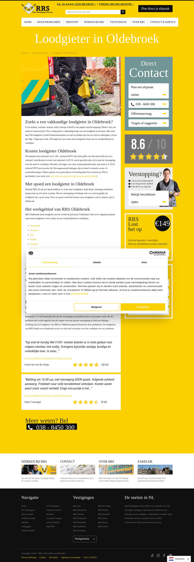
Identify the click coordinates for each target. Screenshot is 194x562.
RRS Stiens (102, 518)
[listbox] (179, 559)
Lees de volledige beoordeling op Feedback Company (48, 358)
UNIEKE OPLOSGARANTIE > (116, 4)
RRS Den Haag (104, 506)
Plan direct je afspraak (155, 8)
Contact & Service (162, 22)
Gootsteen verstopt (54, 518)
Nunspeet (34, 230)
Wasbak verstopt (28, 518)
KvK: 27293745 (90, 557)
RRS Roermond (79, 518)
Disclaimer (53, 557)
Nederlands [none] (176, 559)
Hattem (33, 239)
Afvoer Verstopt (52, 522)
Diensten (72, 22)
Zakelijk (145, 461)
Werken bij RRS (94, 22)
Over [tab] (144, 262)
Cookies (42, 557)
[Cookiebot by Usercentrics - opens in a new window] (151, 253)
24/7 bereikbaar (52, 506)
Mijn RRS (50, 526)
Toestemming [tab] (49, 262)
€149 (162, 223)
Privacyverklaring (28, 557)
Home (28, 22)
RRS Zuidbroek (79, 526)
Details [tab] (97, 262)
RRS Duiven (103, 510)
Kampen (34, 244)
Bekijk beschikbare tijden (143, 198)
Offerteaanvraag (141, 113)
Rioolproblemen (48, 22)
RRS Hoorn (103, 522)
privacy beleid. (80, 293)
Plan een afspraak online (142, 90)
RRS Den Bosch (79, 510)
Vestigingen (118, 22)
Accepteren (143, 307)
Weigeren (96, 307)
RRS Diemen (78, 514)
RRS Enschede (104, 514)
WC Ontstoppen (28, 510)
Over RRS (138, 22)
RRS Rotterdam (79, 522)
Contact (67, 461)
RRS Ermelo (103, 526)
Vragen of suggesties (144, 123)
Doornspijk (35, 226)
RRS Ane (77, 506)
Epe (32, 235)
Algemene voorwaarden (71, 557)
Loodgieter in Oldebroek (64, 53)
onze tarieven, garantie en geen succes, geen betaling (73, 176)
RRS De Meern (79, 530)
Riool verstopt (27, 514)
